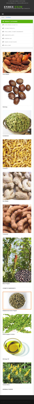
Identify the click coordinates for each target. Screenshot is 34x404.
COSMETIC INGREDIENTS (9, 289)
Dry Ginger (5, 202)
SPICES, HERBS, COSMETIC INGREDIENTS (12, 31)
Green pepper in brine (9, 335)
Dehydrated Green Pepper (10, 311)
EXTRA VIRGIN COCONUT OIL (10, 25)
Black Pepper (6, 284)
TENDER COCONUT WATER (9, 42)
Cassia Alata (6, 385)
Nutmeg (5, 107)
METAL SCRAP (6, 45)
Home (3, 17)
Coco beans (6, 74)
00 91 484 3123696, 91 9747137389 (17, 1)
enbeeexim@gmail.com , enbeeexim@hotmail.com (17, 3)
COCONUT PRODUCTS (8, 28)
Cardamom (6, 136)
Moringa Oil (6, 360)
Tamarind (5, 235)
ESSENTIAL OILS (7, 38)
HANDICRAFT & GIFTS (8, 35)
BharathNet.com (26, 402)
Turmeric (5, 169)
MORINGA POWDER (8, 390)
